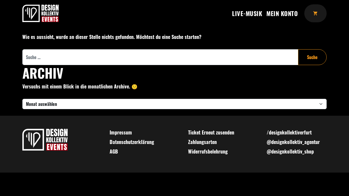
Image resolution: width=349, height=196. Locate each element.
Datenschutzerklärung (132, 141)
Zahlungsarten (202, 141)
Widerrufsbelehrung (208, 151)
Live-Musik (247, 13)
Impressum (121, 132)
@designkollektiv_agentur (293, 141)
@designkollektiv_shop (290, 151)
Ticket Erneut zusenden (211, 132)
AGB (114, 151)
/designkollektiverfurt (289, 132)
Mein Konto (282, 13)
